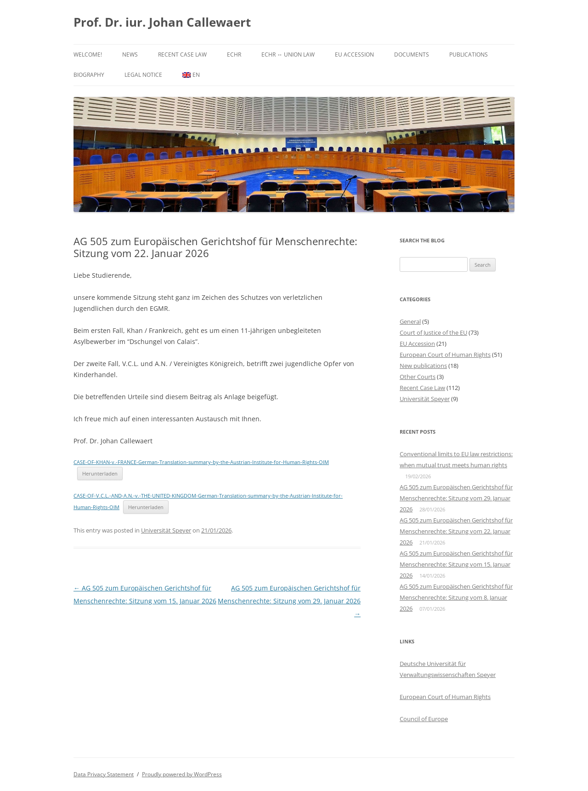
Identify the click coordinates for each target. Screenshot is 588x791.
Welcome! (88, 54)
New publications (423, 365)
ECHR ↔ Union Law (288, 54)
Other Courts (417, 377)
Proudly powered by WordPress (182, 774)
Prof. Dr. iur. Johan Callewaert (162, 22)
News (130, 54)
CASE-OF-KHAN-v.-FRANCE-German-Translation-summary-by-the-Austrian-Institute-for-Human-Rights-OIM (201, 462)
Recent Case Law (182, 54)
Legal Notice (143, 75)
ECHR (234, 54)
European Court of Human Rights (445, 354)
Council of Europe (424, 719)
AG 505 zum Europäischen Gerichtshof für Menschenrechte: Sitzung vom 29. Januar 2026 (289, 601)
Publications (468, 54)
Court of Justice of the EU (433, 332)
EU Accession (354, 54)
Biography (89, 75)
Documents (411, 54)
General (410, 321)
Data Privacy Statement (104, 774)
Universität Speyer (166, 530)
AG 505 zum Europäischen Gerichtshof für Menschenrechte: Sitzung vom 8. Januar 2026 (456, 597)
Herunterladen (100, 473)
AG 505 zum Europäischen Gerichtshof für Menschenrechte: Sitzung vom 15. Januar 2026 (456, 564)
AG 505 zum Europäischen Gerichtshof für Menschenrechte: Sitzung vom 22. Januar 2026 (456, 531)
